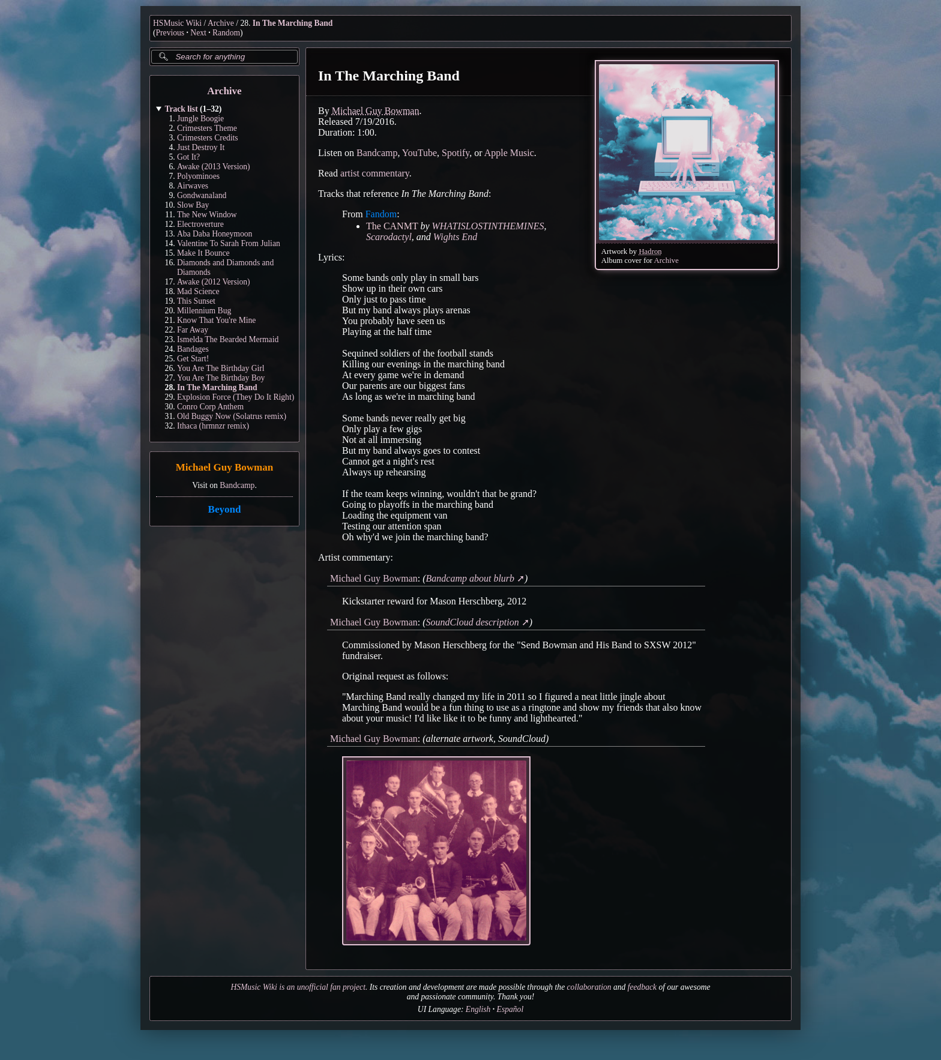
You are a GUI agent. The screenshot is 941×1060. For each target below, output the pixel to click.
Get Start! (193, 358)
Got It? (188, 156)
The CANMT (392, 226)
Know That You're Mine (216, 320)
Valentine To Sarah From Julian (228, 243)
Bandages (193, 349)
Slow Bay (193, 204)
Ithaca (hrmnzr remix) (213, 425)
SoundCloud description (472, 622)
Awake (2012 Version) (213, 281)
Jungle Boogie (200, 118)
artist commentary (374, 173)
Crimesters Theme (207, 128)
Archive (221, 23)
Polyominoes (198, 176)
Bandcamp (237, 485)
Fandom (381, 214)
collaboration (589, 987)
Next (198, 32)
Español (510, 1009)
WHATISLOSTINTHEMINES (487, 226)
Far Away (192, 329)
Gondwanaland (201, 195)
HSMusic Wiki (177, 23)
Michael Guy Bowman (224, 468)
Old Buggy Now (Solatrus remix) (231, 416)
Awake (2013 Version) (213, 166)
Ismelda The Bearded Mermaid (227, 339)
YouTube (419, 153)
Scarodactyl (389, 237)
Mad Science (198, 291)
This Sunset (196, 301)
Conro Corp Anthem (210, 406)
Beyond (224, 509)
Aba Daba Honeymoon (214, 233)
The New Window (207, 214)
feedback (642, 987)
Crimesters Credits (207, 137)
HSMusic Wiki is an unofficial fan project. (298, 987)
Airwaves (192, 185)
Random (226, 32)
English (478, 1009)
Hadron (650, 251)
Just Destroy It (200, 147)
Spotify (455, 153)
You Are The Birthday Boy (221, 377)
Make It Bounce (203, 252)
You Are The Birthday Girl (221, 368)
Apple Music (509, 153)
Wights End (455, 237)
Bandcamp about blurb (470, 578)
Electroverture (200, 224)
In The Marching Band (293, 23)
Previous (170, 32)
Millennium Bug (204, 310)
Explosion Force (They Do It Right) (235, 397)
